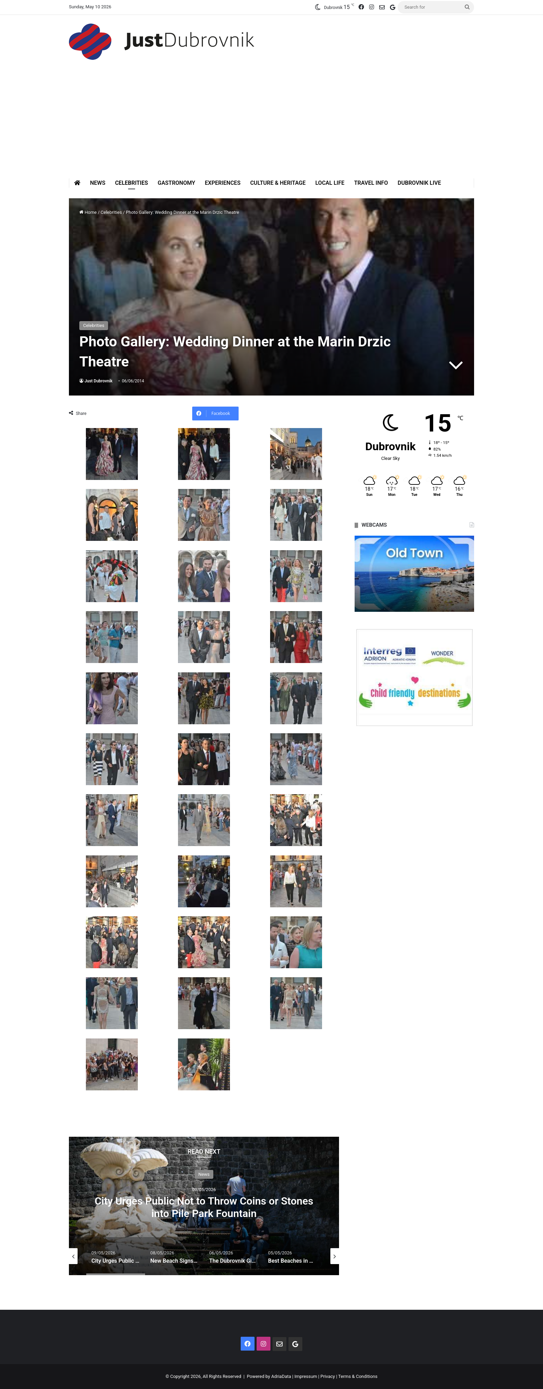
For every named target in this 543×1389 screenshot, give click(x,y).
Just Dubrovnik (98, 381)
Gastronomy (176, 183)
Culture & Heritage (277, 183)
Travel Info (371, 183)
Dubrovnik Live (419, 183)
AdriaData (281, 1376)
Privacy (327, 1376)
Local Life (329, 183)
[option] (204, 1206)
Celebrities (131, 183)
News (97, 183)
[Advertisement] (271, 126)
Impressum (305, 1376)
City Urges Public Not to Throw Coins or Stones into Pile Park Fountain (204, 1207)
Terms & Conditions (357, 1376)
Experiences (223, 183)
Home (88, 212)
